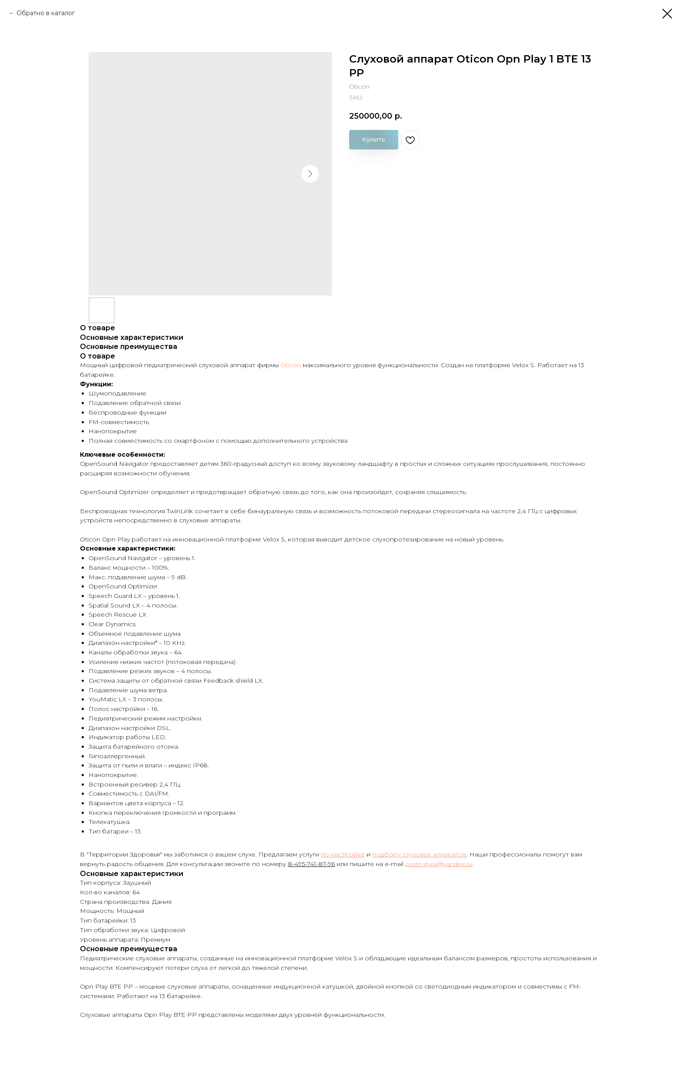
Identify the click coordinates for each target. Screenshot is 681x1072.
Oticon (291, 365)
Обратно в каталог (46, 13)
